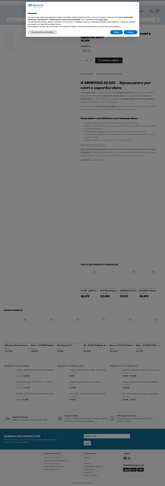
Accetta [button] (131, 32)
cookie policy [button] (102, 19)
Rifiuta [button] (116, 32)
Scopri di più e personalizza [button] (42, 32)
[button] (136, 6)
